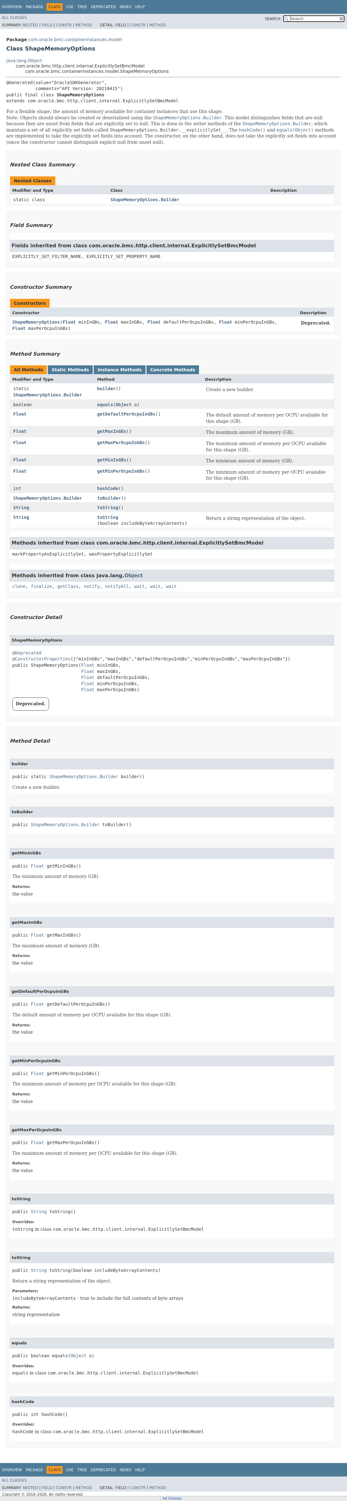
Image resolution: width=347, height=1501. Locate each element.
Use (70, 7)
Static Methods (70, 369)
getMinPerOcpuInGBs (121, 471)
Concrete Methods (173, 369)
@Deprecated (26, 652)
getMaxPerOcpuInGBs (121, 442)
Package (34, 7)
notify (92, 586)
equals (105, 404)
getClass (67, 586)
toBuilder (109, 498)
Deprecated (103, 7)
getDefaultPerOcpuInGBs (126, 414)
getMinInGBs (111, 459)
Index (126, 7)
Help (140, 7)
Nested (30, 25)
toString (107, 507)
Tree (82, 7)
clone (18, 586)
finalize (41, 586)
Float (69, 322)
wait (139, 586)
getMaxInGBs (111, 431)
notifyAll (117, 586)
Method (83, 25)
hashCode (107, 488)
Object (124, 404)
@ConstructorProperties (41, 658)
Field (46, 25)
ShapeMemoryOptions (36, 322)
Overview (12, 7)
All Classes (14, 17)
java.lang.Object (24, 60)
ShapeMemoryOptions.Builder (145, 199)
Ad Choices (172, 1498)
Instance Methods (119, 369)
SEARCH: (273, 19)
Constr (64, 25)
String (21, 507)
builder (106, 388)
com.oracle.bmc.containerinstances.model (75, 39)
